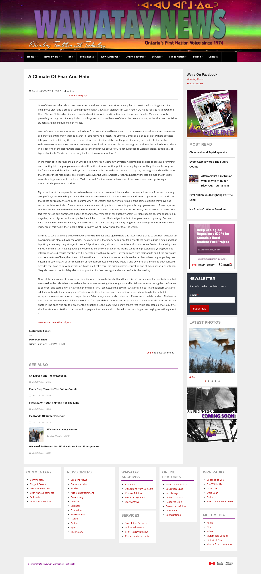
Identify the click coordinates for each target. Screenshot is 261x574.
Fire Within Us (214, 484)
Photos (210, 527)
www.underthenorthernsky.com (55, 322)
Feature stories (79, 484)
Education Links (174, 488)
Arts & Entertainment (82, 492)
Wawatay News (195, 83)
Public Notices (177, 56)
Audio (210, 522)
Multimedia (87, 56)
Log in (150, 352)
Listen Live (212, 488)
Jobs (70, 56)
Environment (78, 514)
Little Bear (212, 492)
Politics (74, 523)
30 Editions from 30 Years (139, 488)
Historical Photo (215, 540)
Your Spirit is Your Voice (220, 501)
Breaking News (79, 479)
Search (197, 56)
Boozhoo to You (215, 479)
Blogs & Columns (39, 484)
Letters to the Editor (41, 501)
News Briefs (52, 56)
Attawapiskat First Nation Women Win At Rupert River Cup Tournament (216, 181)
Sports (74, 527)
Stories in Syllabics (135, 497)
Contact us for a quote (137, 536)
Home (32, 56)
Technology (77, 531)
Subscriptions (173, 514)
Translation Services (136, 523)
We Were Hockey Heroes (62, 429)
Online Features (135, 56)
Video (210, 531)
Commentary (37, 479)
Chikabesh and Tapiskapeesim (48, 375)
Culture (75, 501)
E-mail (194, 294)
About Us (130, 484)
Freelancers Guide (176, 506)
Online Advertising (135, 527)
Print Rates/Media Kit (136, 531)
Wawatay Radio (195, 79)
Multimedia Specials (218, 535)
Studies (75, 488)
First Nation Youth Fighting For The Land (54, 402)
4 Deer (193, 377)
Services (156, 56)
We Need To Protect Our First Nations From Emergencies (64, 446)
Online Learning (174, 497)
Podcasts (211, 497)
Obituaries (35, 497)
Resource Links (174, 501)
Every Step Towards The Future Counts (53, 389)
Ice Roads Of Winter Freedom (47, 416)
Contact (213, 56)
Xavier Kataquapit (78, 95)
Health (74, 518)
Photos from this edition (220, 544)
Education (76, 510)
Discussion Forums (40, 488)
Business (75, 505)
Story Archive (132, 501)
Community (77, 497)
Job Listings (172, 493)
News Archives (109, 56)
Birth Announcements (42, 492)
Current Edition (133, 493)
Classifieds (171, 510)
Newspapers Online (176, 484)
